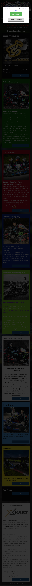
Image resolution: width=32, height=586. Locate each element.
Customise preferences (16, 19)
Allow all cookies (16, 14)
